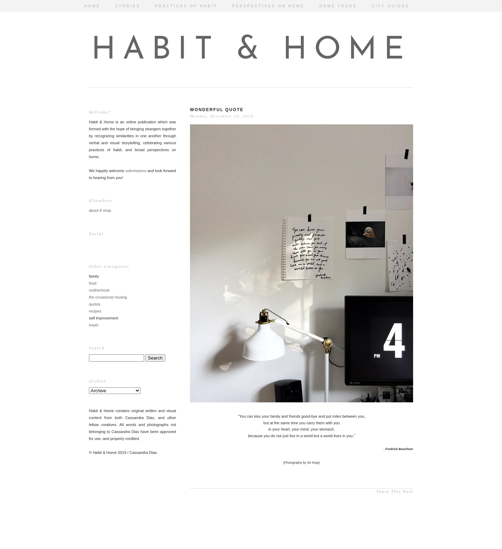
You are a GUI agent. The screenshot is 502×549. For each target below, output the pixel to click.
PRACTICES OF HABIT (186, 6)
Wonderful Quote (217, 109)
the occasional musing (108, 297)
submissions (135, 171)
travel (93, 325)
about (94, 210)
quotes (94, 304)
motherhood (99, 290)
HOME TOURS (338, 6)
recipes (95, 311)
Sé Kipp (313, 462)
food (92, 283)
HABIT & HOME (251, 51)
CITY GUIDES (390, 6)
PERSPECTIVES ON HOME (268, 6)
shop (107, 210)
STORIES (127, 6)
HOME (92, 6)
